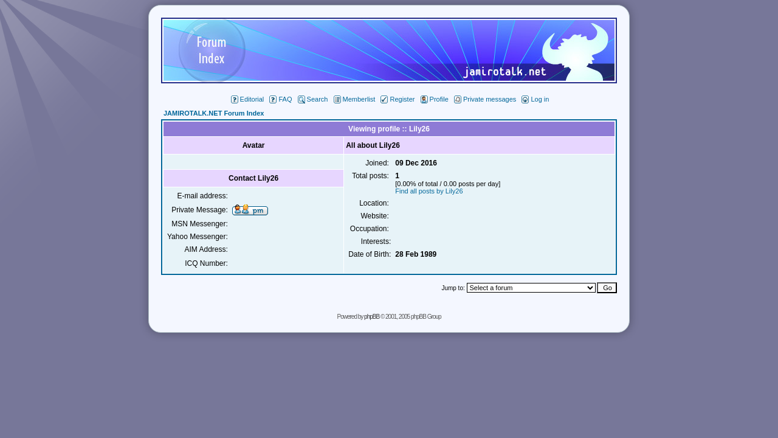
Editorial (247, 99)
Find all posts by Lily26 (429, 191)
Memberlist (355, 99)
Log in (535, 99)
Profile (435, 99)
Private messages (485, 99)
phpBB (371, 316)
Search (313, 99)
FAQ (280, 99)
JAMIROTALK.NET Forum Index (214, 113)
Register (397, 99)
